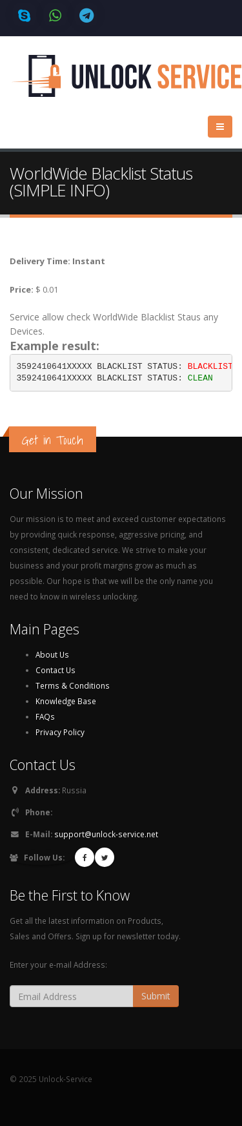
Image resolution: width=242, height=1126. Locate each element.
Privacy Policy (60, 732)
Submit (155, 996)
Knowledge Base (65, 701)
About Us (52, 654)
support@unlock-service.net (106, 834)
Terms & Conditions (72, 685)
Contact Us (55, 670)
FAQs (45, 716)
